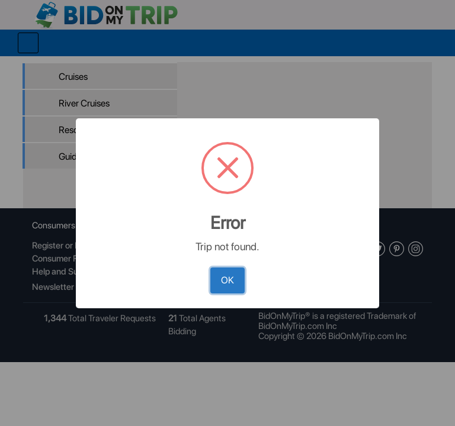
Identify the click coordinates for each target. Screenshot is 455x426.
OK (227, 280)
